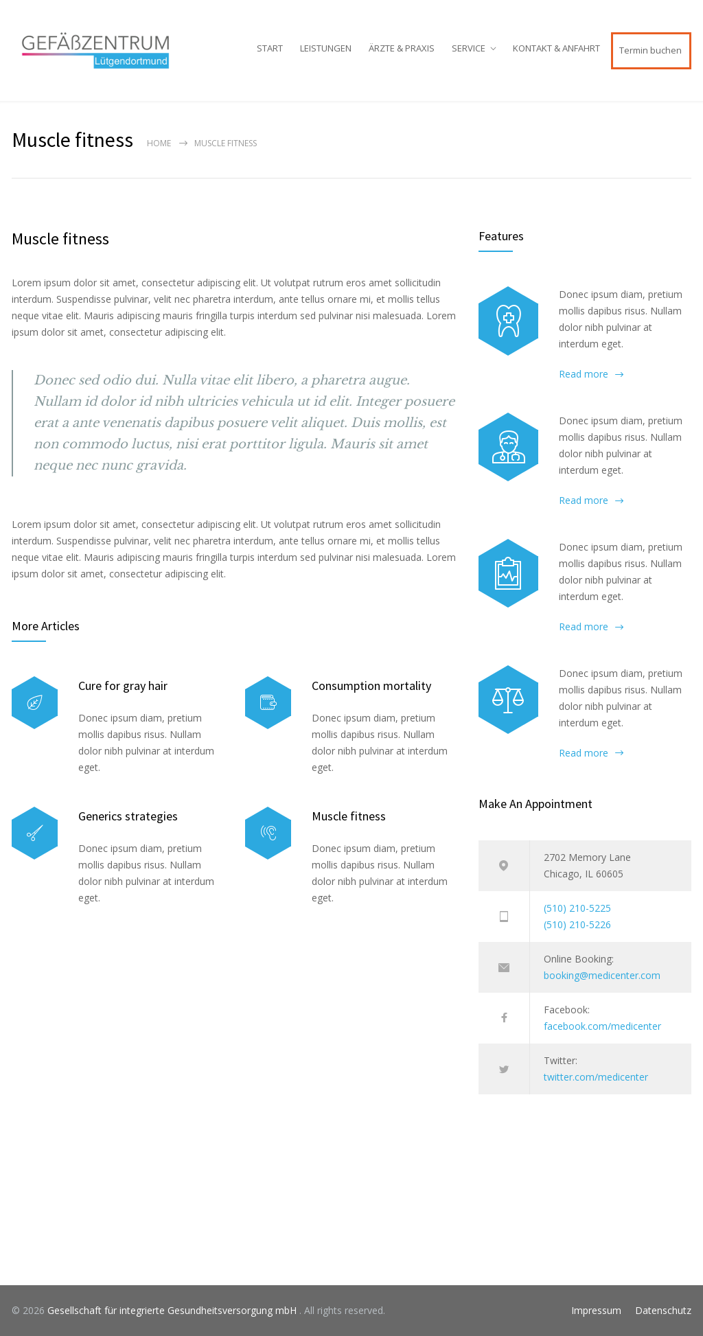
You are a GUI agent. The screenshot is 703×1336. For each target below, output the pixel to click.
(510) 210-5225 (577, 907)
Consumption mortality (371, 685)
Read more (583, 373)
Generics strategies (128, 816)
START (270, 48)
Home (159, 143)
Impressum (596, 1310)
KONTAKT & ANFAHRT (556, 48)
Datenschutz (663, 1310)
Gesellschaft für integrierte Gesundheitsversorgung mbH (173, 1310)
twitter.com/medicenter (596, 1076)
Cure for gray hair (123, 685)
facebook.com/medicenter (602, 1026)
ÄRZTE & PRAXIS (402, 48)
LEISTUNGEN (326, 48)
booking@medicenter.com (602, 975)
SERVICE (468, 48)
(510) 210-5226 (577, 924)
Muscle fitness (60, 238)
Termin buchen (650, 50)
